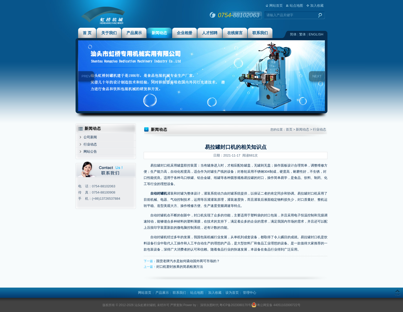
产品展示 (134, 33)
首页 (289, 129)
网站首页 (276, 5)
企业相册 (184, 33)
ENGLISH (316, 34)
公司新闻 (90, 137)
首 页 (87, 33)
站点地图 (296, 5)
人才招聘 (209, 33)
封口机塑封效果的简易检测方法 (179, 267)
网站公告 (90, 151)
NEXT (317, 76)
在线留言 (235, 33)
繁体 (302, 34)
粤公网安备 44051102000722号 (276, 305)
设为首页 (232, 293)
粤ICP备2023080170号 (235, 305)
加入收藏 (317, 5)
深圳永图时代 (208, 305)
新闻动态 (159, 33)
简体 (293, 34)
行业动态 (90, 144)
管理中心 (249, 293)
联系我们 (260, 33)
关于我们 (109, 33)
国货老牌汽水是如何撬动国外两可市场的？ (188, 261)
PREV (85, 76)
